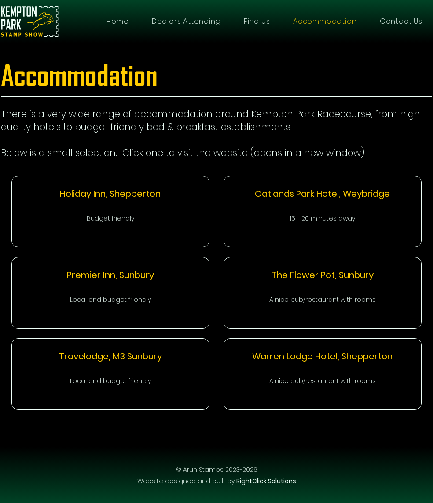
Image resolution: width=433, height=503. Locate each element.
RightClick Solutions (266, 481)
